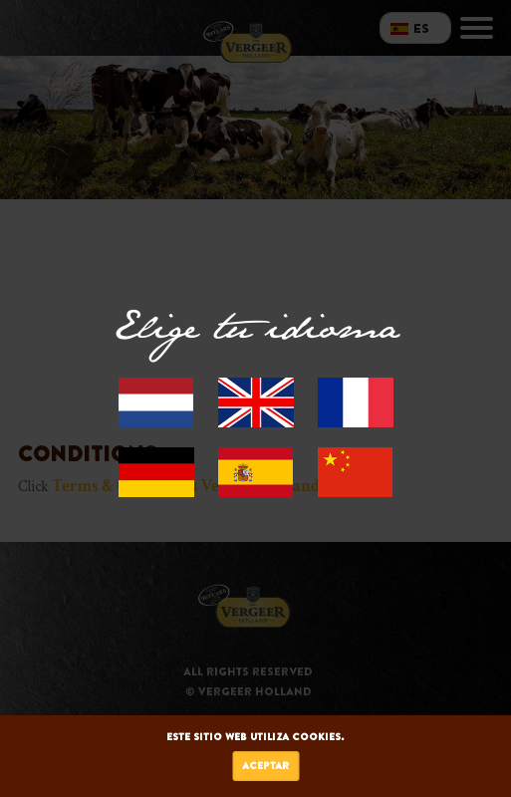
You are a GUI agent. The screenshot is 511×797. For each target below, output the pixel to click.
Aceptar (265, 765)
